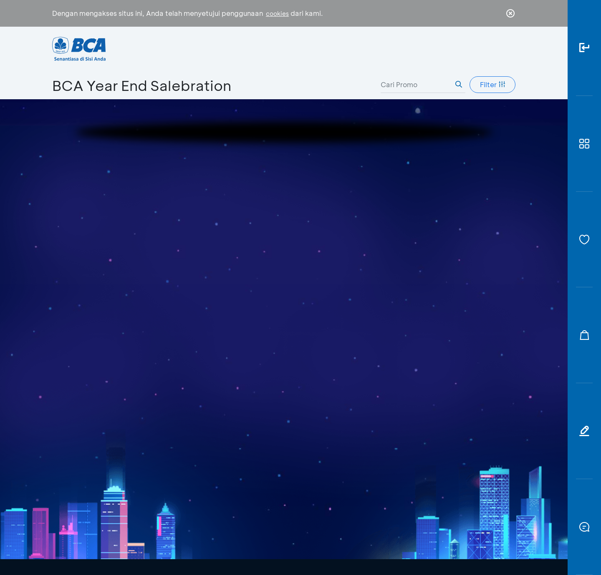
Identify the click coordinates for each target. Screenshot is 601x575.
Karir (385, 48)
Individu (224, 48)
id (493, 48)
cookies (277, 14)
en (508, 48)
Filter (492, 84)
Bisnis (272, 48)
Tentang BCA (329, 48)
